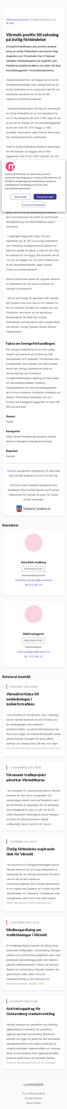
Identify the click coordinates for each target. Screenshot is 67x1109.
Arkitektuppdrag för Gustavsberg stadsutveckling (30, 1011)
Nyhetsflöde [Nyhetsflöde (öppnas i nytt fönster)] (33, 1103)
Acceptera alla (45, 196)
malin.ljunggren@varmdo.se (33, 651)
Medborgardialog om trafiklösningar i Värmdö (26, 932)
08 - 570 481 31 (33, 656)
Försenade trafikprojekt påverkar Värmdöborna (26, 777)
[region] (33, 186)
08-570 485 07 (33, 585)
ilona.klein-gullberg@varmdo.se (33, 580)
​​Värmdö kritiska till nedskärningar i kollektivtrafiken (22, 699)
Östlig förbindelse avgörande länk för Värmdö (30, 851)
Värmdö (11, 470)
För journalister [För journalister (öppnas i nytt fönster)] (34, 1098)
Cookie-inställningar (33, 204)
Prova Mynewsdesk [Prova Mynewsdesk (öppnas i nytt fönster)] (33, 1093)
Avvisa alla (20, 196)
